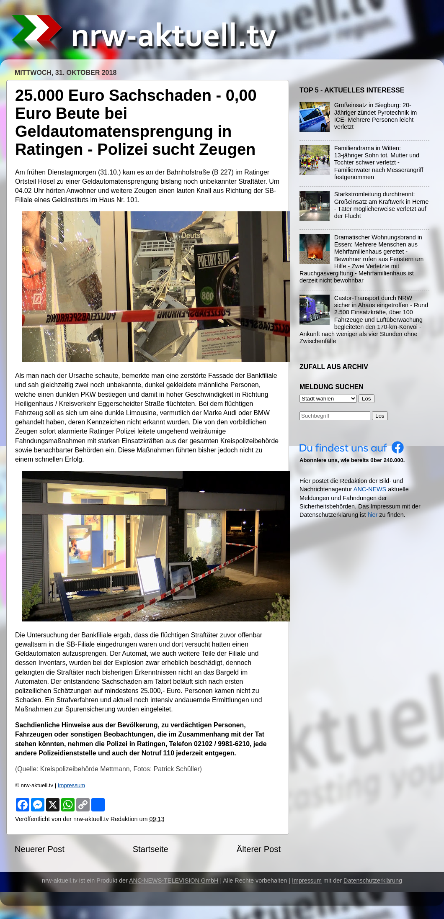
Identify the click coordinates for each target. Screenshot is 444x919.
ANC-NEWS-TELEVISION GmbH (174, 880)
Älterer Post (259, 849)
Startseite (150, 849)
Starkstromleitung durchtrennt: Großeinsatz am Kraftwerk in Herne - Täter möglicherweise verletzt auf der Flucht (381, 205)
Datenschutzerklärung (372, 880)
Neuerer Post (40, 849)
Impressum (71, 785)
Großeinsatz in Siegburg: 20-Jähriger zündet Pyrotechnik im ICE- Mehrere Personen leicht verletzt (375, 116)
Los (380, 416)
